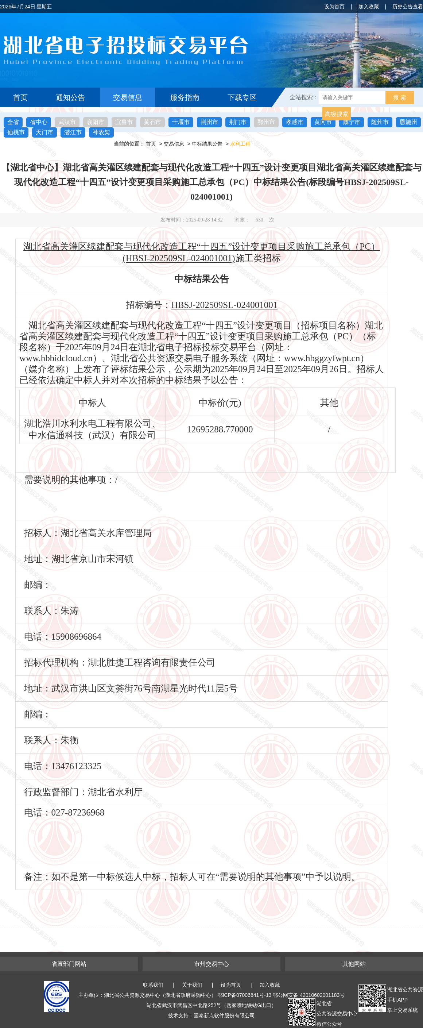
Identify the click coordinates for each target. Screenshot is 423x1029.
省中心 (38, 122)
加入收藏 (368, 6)
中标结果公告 (207, 144)
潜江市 (73, 132)
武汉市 (67, 122)
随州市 (380, 122)
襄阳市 (95, 122)
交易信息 (127, 97)
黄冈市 (323, 122)
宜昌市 (124, 122)
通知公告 (70, 97)
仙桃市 (16, 132)
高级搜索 (336, 114)
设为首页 (334, 6)
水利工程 (240, 144)
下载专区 (242, 97)
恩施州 (408, 122)
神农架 (101, 132)
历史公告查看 (407, 6)
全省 (13, 122)
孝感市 (294, 122)
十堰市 (181, 122)
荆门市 (238, 122)
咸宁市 (351, 122)
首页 (20, 97)
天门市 (44, 132)
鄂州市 (266, 122)
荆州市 (209, 122)
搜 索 (399, 98)
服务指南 (184, 97)
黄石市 (152, 122)
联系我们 (153, 985)
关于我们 (192, 985)
